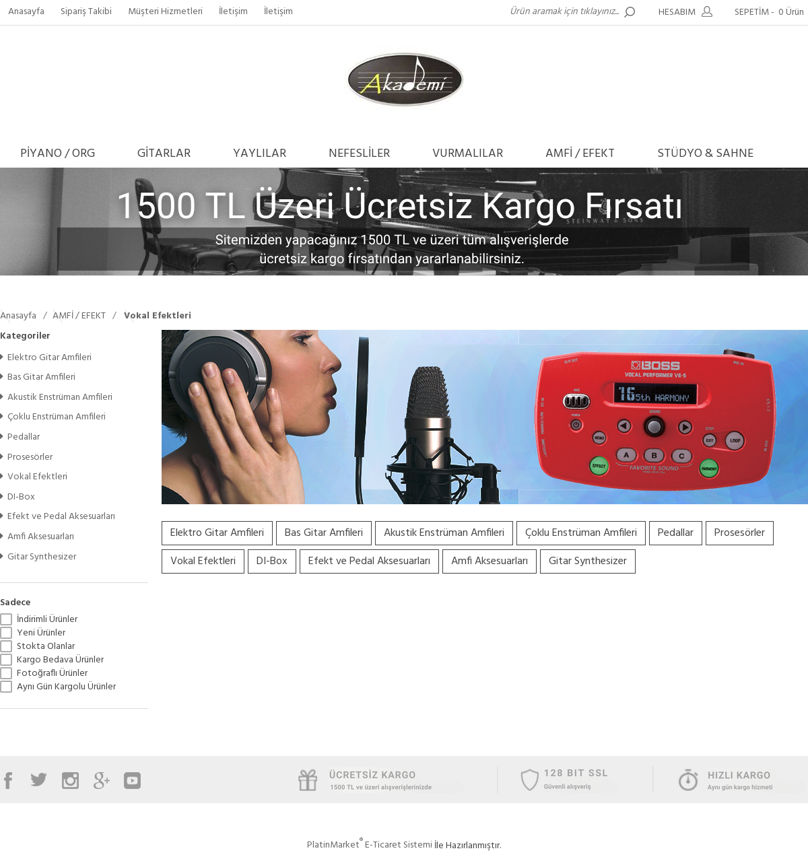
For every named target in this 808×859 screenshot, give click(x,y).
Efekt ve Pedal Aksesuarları (57, 516)
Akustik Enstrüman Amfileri (56, 397)
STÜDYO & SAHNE (705, 154)
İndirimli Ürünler (47, 620)
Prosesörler (26, 457)
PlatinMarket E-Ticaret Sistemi (369, 845)
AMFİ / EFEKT (580, 154)
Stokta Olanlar (46, 647)
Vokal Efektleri (33, 477)
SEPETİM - (771, 12)
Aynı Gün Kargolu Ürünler (66, 687)
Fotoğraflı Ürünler (52, 674)
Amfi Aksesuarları (37, 537)
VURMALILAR (467, 154)
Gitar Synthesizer (38, 557)
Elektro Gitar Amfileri (46, 358)
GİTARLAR (164, 154)
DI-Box (17, 497)
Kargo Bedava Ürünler (60, 660)
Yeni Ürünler (41, 633)
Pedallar (20, 437)
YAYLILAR (259, 154)
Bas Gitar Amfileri (37, 377)
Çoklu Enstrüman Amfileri (53, 417)
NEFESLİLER (359, 154)
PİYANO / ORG (57, 154)
